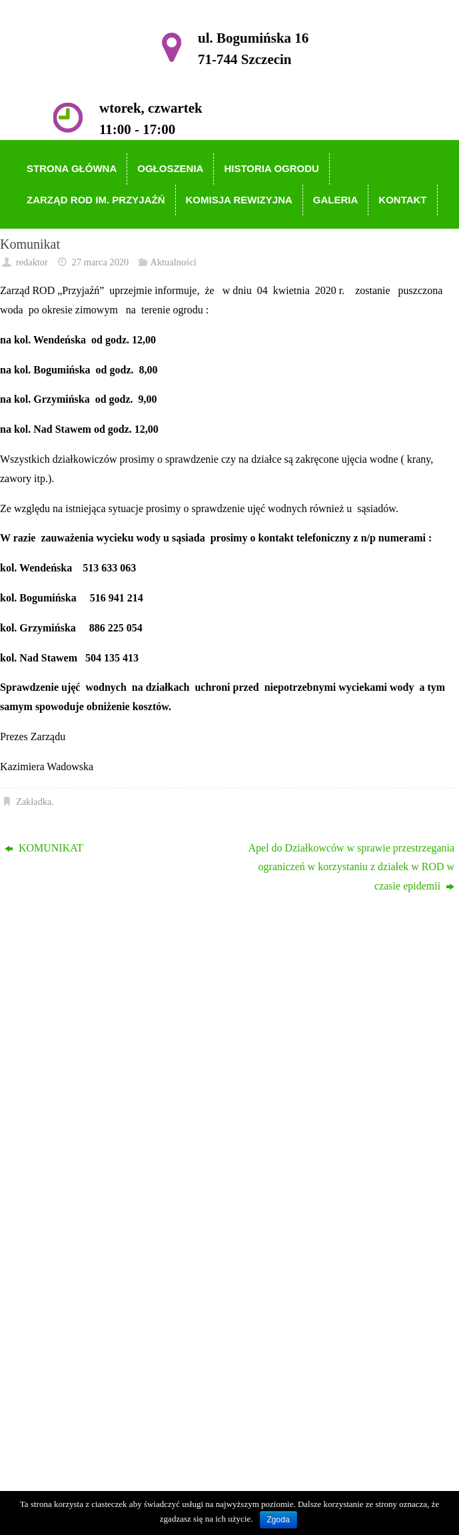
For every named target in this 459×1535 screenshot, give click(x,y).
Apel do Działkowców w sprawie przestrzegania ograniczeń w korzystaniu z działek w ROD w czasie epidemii (351, 867)
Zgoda (278, 1519)
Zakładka (34, 801)
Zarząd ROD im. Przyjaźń (101, 1183)
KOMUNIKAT (44, 848)
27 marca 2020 (100, 262)
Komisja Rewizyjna (88, 1202)
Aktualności (173, 262)
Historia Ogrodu (80, 1164)
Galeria (61, 1221)
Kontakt (63, 1240)
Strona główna (77, 1125)
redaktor (32, 262)
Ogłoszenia (70, 1144)
